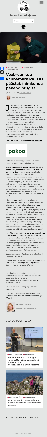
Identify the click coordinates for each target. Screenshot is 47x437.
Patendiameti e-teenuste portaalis (25, 276)
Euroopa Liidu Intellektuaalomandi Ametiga (24, 296)
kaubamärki (37, 141)
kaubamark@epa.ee (21, 280)
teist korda (18, 105)
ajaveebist (10, 289)
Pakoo (23, 215)
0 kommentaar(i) (25, 93)
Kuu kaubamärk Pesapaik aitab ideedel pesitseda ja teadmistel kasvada (24, 402)
